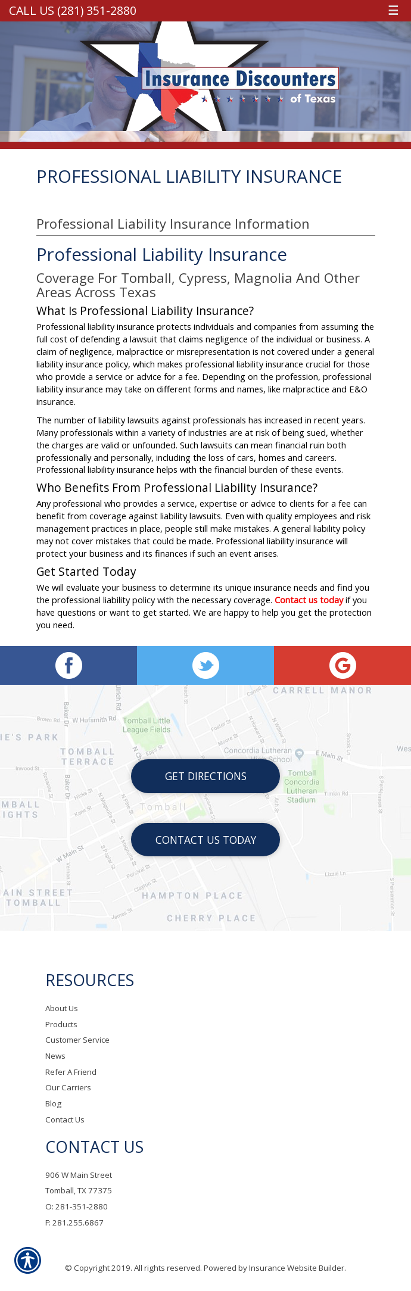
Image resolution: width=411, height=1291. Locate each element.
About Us (61, 1008)
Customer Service (77, 1039)
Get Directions (206, 776)
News (55, 1055)
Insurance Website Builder (296, 1267)
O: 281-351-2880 (76, 1206)
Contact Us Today (205, 839)
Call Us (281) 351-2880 (72, 10)
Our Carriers (68, 1087)
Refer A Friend (70, 1072)
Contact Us (65, 1119)
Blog (53, 1103)
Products (61, 1024)
